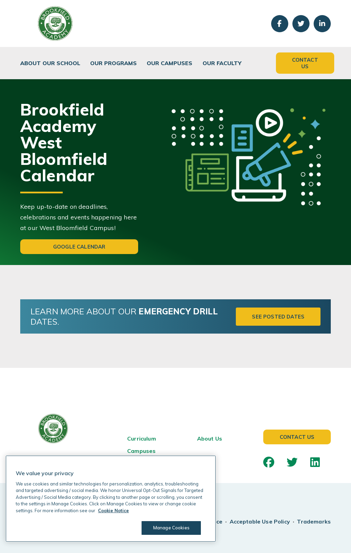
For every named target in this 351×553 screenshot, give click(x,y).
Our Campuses (169, 63)
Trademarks (314, 521)
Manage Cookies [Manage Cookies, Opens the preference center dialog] (171, 527)
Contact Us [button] (305, 63)
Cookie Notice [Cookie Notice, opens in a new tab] (113, 510)
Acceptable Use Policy (260, 521)
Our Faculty (222, 63)
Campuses (141, 450)
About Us (209, 438)
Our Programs (113, 63)
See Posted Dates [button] (278, 316)
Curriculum (141, 438)
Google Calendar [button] (79, 246)
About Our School (50, 63)
